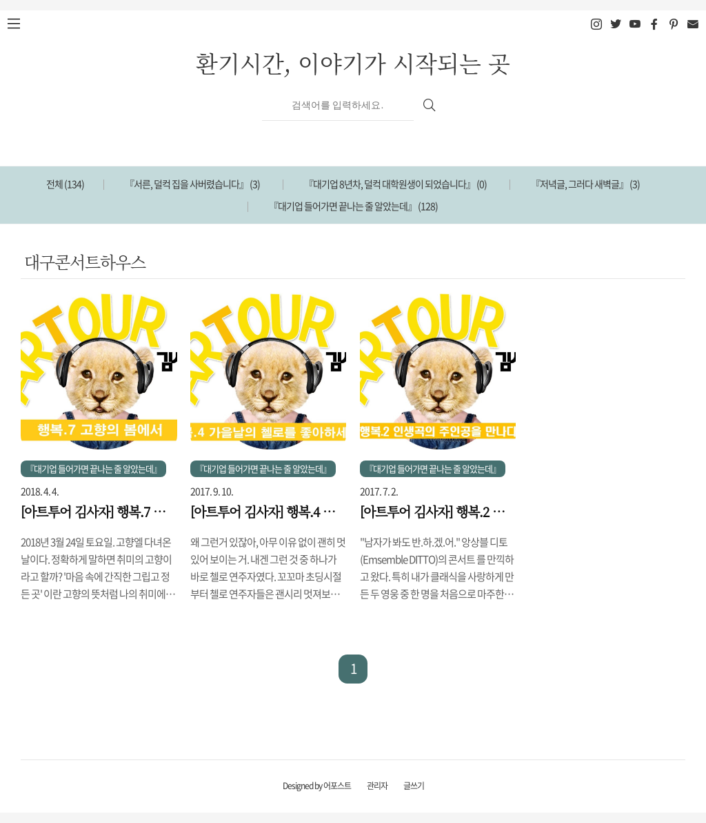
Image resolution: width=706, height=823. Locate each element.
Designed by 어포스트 (317, 786)
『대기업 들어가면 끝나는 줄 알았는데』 (353, 206)
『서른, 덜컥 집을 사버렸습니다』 (192, 184)
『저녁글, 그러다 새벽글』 (585, 184)
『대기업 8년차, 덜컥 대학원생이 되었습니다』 (395, 184)
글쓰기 (413, 786)
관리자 (377, 786)
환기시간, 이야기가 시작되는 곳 (353, 62)
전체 (65, 184)
